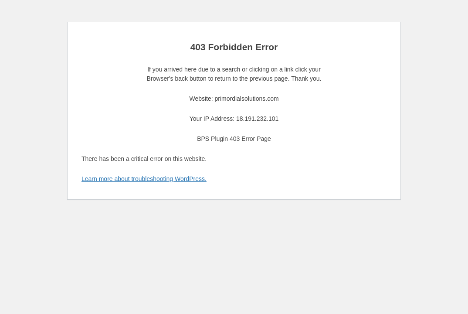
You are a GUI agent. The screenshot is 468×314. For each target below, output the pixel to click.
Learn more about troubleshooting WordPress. (144, 178)
